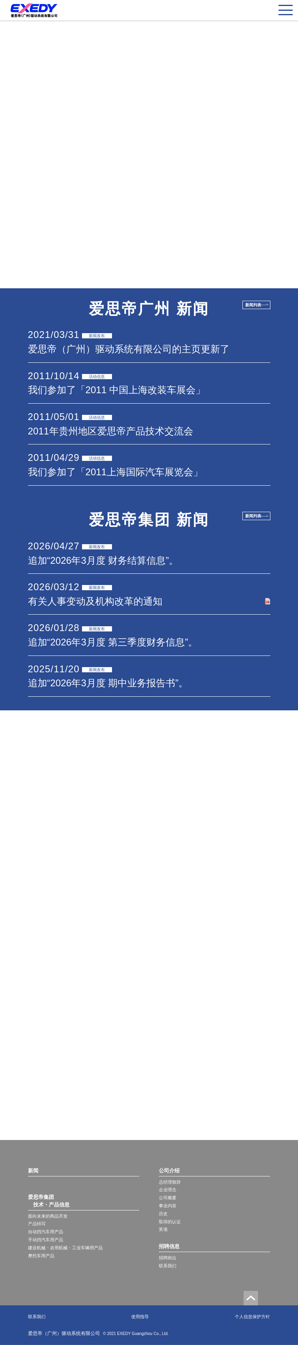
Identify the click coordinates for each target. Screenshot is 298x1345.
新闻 (33, 1171)
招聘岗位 (167, 1257)
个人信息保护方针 (252, 1316)
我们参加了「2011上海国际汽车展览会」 (115, 471)
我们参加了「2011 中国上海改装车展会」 (117, 389)
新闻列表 (253, 305)
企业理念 (167, 1189)
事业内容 (167, 1205)
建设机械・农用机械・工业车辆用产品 (65, 1247)
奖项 (163, 1229)
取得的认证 (170, 1221)
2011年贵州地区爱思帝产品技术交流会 (110, 431)
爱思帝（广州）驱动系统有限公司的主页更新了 (129, 349)
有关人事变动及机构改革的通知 (95, 601)
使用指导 (140, 1316)
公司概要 (167, 1197)
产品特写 (37, 1223)
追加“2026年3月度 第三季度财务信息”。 (113, 642)
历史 (163, 1213)
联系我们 (167, 1265)
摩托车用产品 (41, 1255)
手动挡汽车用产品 (45, 1239)
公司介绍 (169, 1171)
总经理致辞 (170, 1182)
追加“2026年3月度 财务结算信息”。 (103, 560)
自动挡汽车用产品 (45, 1231)
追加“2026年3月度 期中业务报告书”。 (108, 683)
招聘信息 (169, 1246)
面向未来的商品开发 (48, 1216)
